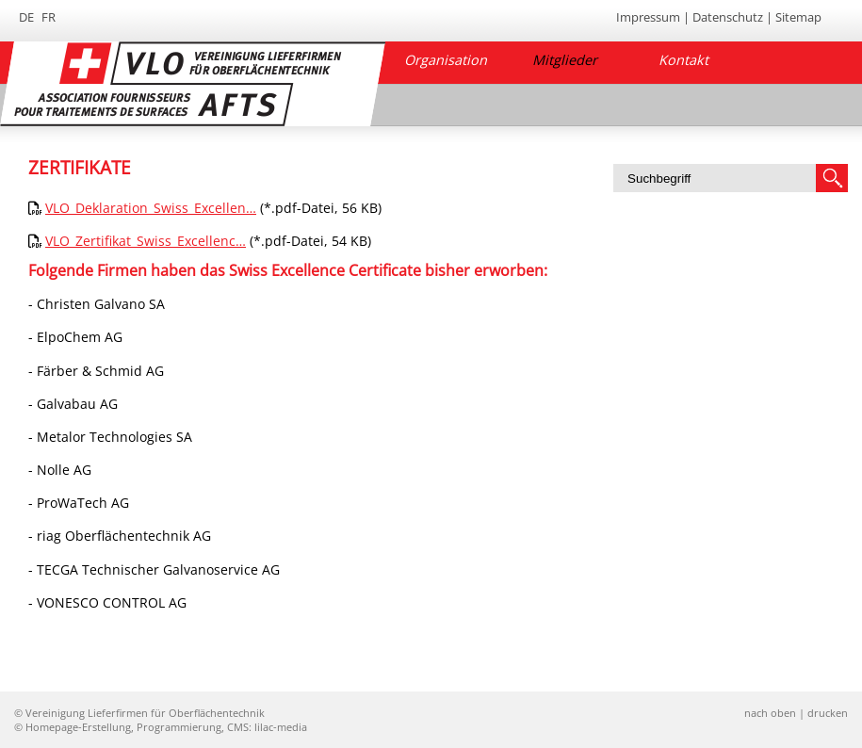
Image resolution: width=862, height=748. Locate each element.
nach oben (770, 713)
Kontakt (683, 60)
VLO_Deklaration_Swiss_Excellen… (150, 208)
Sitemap (798, 16)
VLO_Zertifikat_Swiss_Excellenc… (145, 241)
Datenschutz (727, 16)
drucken (827, 713)
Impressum (648, 16)
